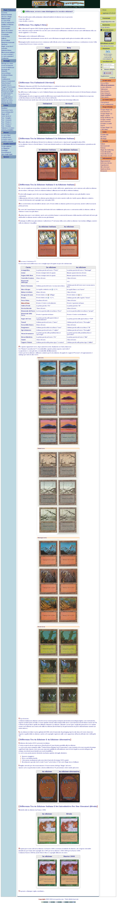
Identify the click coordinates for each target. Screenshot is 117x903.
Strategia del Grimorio (5, 70)
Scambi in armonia (7, 141)
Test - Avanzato (6, 120)
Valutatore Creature (7, 128)
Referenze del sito (106, 163)
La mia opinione (6, 146)
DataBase (4, 108)
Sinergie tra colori (7, 63)
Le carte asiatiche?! (7, 56)
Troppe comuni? (106, 119)
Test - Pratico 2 (6, 124)
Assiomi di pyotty (6, 103)
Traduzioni (4, 58)
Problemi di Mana (6, 75)
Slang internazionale (7, 42)
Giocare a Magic (6, 16)
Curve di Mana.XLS (7, 112)
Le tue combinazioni (107, 104)
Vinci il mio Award (106, 156)
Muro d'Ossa (25, 303)
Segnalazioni (105, 165)
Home (104, 10)
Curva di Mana (5, 73)
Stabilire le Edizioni (7, 24)
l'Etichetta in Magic (7, 91)
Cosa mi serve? (105, 111)
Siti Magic (104, 138)
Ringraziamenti (105, 161)
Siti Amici (103, 136)
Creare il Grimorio (7, 65)
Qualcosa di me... (106, 169)
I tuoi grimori (105, 102)
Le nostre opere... (7, 139)
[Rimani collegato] (103, 69)
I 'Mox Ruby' (104, 129)
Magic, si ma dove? (7, 46)
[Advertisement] (5, 4)
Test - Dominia (6, 126)
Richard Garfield (6, 14)
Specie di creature (7, 30)
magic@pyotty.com (108, 21)
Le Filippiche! (5, 148)
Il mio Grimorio (105, 93)
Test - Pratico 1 (6, 122)
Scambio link (104, 134)
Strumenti (104, 171)
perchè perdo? (6, 95)
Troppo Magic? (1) (106, 109)
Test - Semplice (6, 118)
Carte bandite (5, 28)
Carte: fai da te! (6, 116)
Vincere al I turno (6, 89)
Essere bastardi (105, 121)
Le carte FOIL (5, 20)
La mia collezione (106, 87)
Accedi (107, 73)
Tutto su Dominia (6, 32)
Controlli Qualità (106, 152)
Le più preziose (6, 137)
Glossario (4, 44)
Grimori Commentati (8, 81)
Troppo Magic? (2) (106, 113)
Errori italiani (5, 40)
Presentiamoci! (6, 152)
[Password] (108, 67)
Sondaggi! (4, 150)
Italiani (103, 144)
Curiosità (4, 48)
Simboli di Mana (6, 50)
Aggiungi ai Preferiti (109, 13)
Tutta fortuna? (6, 83)
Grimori (3, 77)
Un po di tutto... (105, 27)
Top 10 (103, 125)
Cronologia (4, 34)
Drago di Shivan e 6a (107, 117)
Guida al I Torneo (6, 99)
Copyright (42, 899)
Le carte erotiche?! (7, 54)
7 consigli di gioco (7, 97)
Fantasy (103, 148)
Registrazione (105, 76)
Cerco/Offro (105, 83)
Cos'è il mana (5, 36)
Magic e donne (105, 115)
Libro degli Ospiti (6, 154)
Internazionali (105, 146)
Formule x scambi (106, 123)
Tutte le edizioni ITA (7, 22)
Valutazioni (104, 89)
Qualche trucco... (6, 85)
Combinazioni (5, 79)
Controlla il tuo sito (107, 154)
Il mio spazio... (105, 97)
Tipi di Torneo (5, 26)
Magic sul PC (5, 114)
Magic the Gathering (107, 150)
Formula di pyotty (7, 93)
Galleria (3, 38)
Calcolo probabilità (7, 130)
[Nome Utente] (108, 64)
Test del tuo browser (107, 46)
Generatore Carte (7, 110)
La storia (4, 12)
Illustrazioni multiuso (8, 52)
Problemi (112, 77)
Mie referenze (105, 167)
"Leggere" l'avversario (8, 87)
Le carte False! (6, 135)
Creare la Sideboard (7, 67)
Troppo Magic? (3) (106, 127)
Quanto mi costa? (7, 101)
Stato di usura (105, 91)
